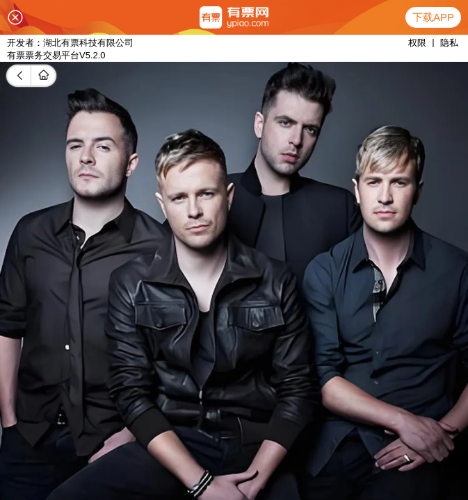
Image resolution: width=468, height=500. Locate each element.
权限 (417, 43)
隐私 (449, 43)
